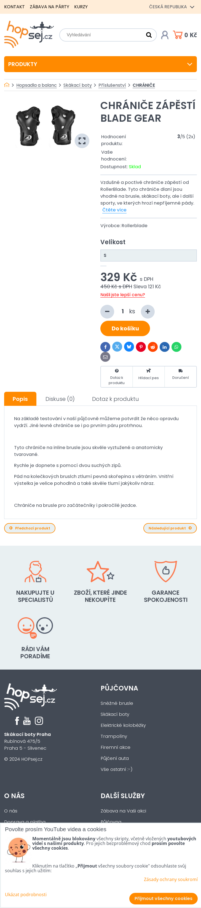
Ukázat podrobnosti (26, 894)
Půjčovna (119, 688)
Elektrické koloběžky (123, 725)
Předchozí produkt (29, 528)
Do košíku (125, 328)
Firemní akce (115, 747)
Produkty (100, 64)
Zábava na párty (49, 7)
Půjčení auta (115, 758)
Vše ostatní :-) (117, 769)
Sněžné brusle (117, 703)
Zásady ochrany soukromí (171, 879)
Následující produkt (170, 528)
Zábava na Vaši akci (123, 811)
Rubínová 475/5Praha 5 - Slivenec (27, 741)
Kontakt (14, 7)
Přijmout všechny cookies (163, 898)
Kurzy (81, 7)
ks (127, 312)
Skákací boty (115, 714)
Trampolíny (114, 736)
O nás (14, 795)
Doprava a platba (24, 822)
